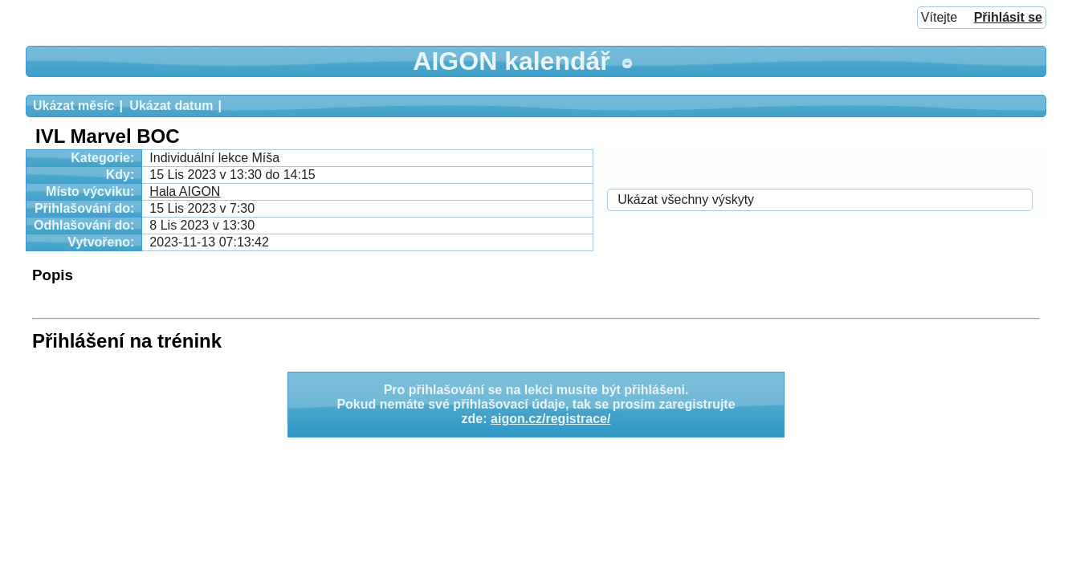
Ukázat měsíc (73, 105)
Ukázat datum (171, 105)
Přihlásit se (1008, 17)
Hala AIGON (184, 191)
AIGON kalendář (511, 61)
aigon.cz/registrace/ (550, 418)
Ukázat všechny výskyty (686, 199)
